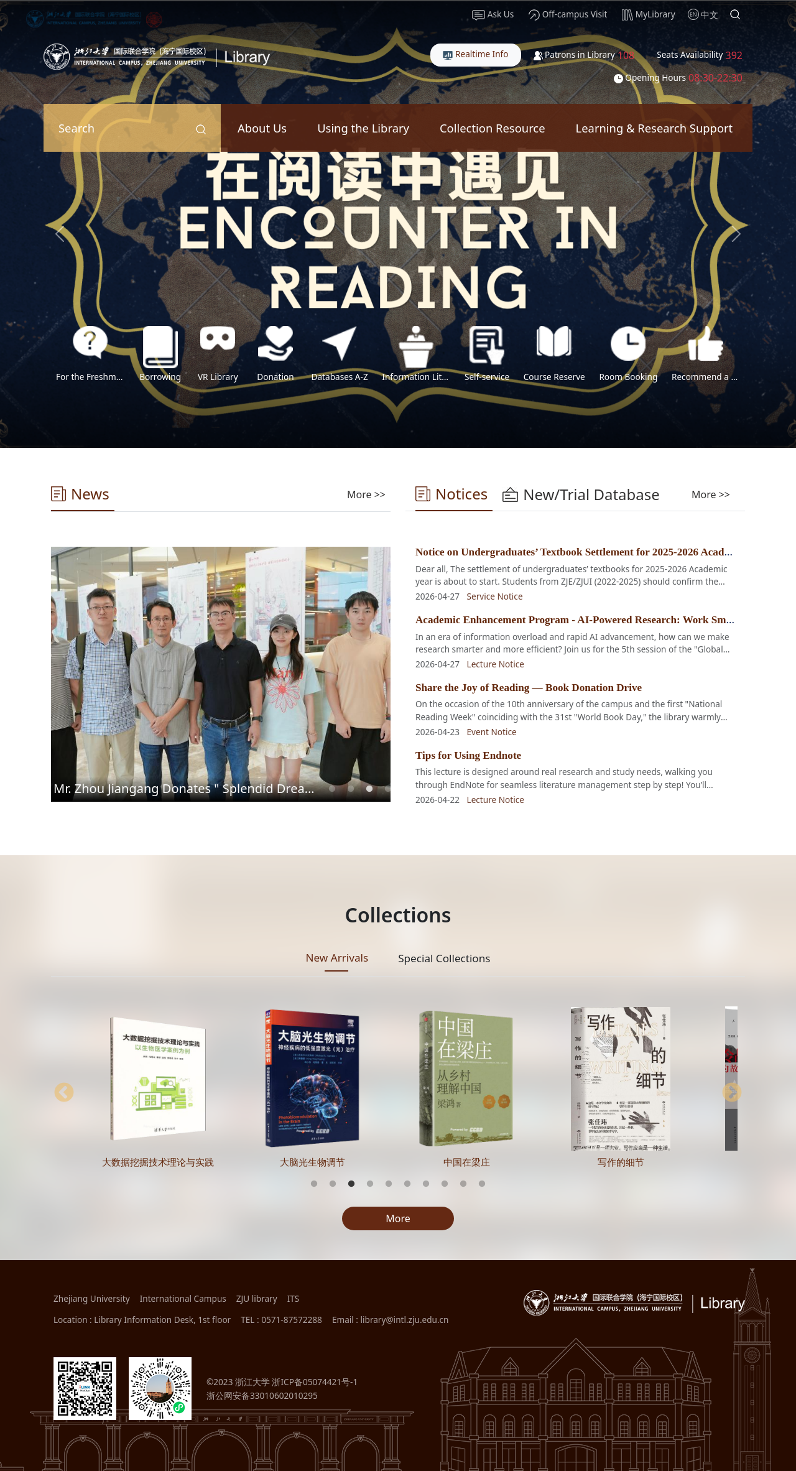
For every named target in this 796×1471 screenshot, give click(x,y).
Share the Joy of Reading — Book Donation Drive (528, 688)
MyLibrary (648, 14)
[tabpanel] (221, 674)
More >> (366, 494)
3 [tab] (369, 789)
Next (732, 1093)
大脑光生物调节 (312, 1162)
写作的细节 (621, 1162)
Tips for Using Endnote (468, 755)
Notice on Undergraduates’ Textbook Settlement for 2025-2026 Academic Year (592, 552)
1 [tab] (332, 789)
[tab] (366, 494)
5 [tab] (388, 1184)
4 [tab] (388, 789)
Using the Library (363, 128)
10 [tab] (482, 1184)
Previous (64, 1093)
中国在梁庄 (466, 1162)
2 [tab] (351, 789)
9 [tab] (463, 1184)
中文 (709, 15)
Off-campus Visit (568, 14)
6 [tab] (407, 1184)
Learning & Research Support (654, 128)
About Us (262, 128)
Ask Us (493, 14)
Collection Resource (492, 128)
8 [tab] (444, 1184)
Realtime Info (475, 54)
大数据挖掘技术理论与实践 (158, 1162)
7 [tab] (426, 1184)
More (398, 1218)
